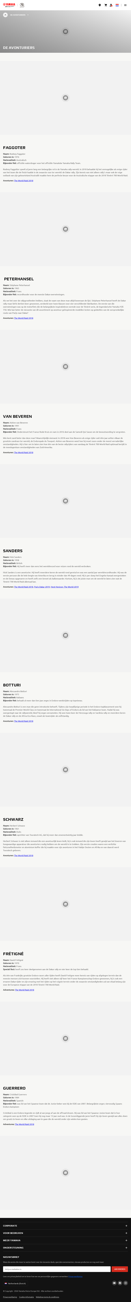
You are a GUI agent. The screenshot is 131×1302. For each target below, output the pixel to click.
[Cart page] (105, 5)
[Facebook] (120, 1283)
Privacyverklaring (75, 1276)
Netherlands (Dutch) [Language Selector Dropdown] (15, 1283)
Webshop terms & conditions (47, 1297)
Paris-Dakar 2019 (42, 586)
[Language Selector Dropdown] (117, 5)
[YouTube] (114, 1283)
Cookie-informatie (26, 1297)
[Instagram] (125, 1283)
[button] (125, 5)
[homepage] (9, 5)
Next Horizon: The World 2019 (65, 586)
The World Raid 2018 (23, 180)
